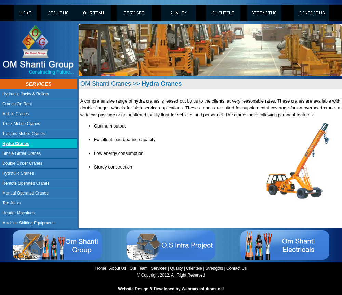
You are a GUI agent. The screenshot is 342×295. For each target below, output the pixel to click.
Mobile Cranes (15, 113)
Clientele (194, 268)
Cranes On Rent (17, 104)
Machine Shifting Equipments (28, 222)
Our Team (138, 268)
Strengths (214, 268)
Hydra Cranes (15, 143)
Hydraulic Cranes (18, 173)
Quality (176, 268)
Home (100, 268)
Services (159, 268)
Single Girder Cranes (21, 153)
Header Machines (18, 213)
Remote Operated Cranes (25, 183)
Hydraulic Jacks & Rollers (25, 94)
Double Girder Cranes (22, 163)
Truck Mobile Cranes (21, 123)
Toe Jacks (11, 203)
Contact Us (236, 268)
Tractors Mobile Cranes (23, 133)
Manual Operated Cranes (25, 193)
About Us (117, 268)
